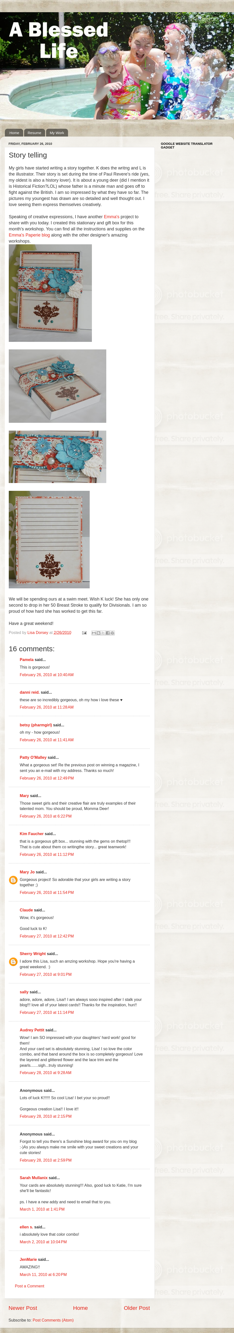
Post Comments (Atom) (53, 1320)
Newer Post (23, 1308)
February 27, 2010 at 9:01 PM (46, 974)
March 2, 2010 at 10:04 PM (43, 1242)
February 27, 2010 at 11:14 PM (47, 1012)
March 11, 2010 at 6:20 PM (43, 1274)
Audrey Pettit (32, 1030)
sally (24, 992)
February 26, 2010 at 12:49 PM (47, 778)
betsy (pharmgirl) (36, 725)
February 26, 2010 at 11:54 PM (47, 892)
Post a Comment (29, 1286)
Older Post (137, 1308)
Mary (24, 795)
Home (14, 133)
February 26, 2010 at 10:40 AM (47, 674)
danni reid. (30, 692)
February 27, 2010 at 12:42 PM (47, 936)
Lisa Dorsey (38, 632)
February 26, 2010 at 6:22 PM (46, 816)
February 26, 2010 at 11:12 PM (47, 854)
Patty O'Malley (33, 757)
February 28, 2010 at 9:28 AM (45, 1072)
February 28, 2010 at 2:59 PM (46, 1160)
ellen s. (26, 1227)
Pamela (27, 659)
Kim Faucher (32, 833)
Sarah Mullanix (34, 1177)
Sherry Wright (33, 953)
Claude (26, 910)
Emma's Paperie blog (30, 235)
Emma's (111, 216)
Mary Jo (27, 872)
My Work (57, 133)
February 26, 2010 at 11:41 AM (47, 740)
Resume (34, 133)
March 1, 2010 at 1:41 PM (42, 1209)
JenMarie (28, 1259)
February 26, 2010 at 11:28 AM (47, 707)
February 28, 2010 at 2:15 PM (46, 1116)
